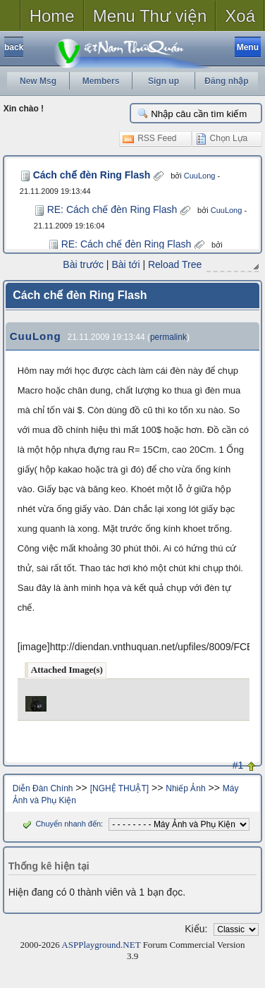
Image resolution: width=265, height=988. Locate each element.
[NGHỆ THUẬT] (119, 788)
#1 (238, 764)
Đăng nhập (226, 81)
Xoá (240, 15)
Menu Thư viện (150, 15)
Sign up (163, 81)
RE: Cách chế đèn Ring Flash (112, 209)
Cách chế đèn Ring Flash (88, 175)
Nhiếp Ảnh (185, 788)
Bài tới (126, 264)
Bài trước (83, 264)
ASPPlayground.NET (100, 944)
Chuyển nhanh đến (60, 823)
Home (52, 15)
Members (101, 81)
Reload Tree (175, 264)
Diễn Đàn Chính (43, 788)
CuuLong (193, 175)
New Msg (38, 81)
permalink (168, 336)
